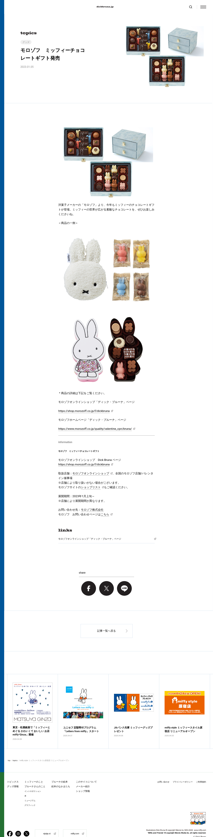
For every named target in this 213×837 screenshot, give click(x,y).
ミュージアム (29, 792)
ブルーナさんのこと (34, 778)
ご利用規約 (201, 773)
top (9, 752)
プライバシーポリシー (183, 773)
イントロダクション (32, 783)
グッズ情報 (13, 778)
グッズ (25, 42)
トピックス (13, 773)
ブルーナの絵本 (59, 773)
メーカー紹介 (83, 778)
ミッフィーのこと (33, 773)
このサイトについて (86, 773)
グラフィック (29, 797)
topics (15, 752)
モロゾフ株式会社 (92, 509)
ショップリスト (91, 487)
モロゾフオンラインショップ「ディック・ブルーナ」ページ (89, 538)
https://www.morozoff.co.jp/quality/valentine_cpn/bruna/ (95, 428)
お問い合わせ (163, 773)
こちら (105, 514)
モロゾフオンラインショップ (90, 473)
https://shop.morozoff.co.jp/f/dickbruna (84, 411)
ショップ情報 (83, 782)
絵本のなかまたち (60, 778)
